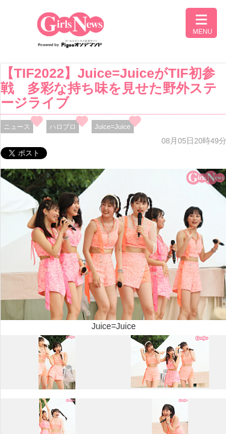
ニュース (17, 126)
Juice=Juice (113, 126)
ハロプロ (62, 126)
